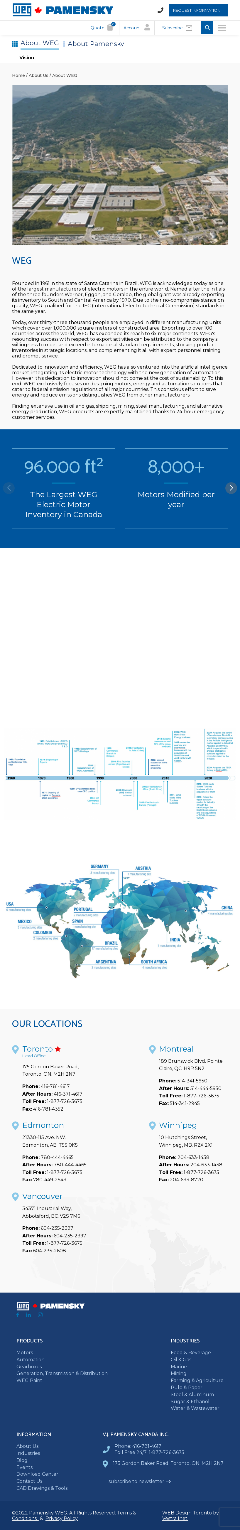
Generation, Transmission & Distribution (62, 1373)
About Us (27, 1446)
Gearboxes (29, 1366)
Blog (22, 1460)
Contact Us (29, 1481)
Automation (30, 1359)
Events (24, 1467)
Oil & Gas (181, 1359)
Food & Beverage (191, 1352)
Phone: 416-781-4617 (137, 1446)
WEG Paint (29, 1380)
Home (18, 75)
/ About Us (36, 75)
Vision (26, 57)
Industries (28, 1453)
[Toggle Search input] (207, 28)
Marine (179, 1366)
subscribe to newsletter (140, 1481)
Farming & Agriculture (197, 1380)
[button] (231, 488)
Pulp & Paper (186, 1387)
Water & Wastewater (195, 1408)
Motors (24, 1352)
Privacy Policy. (61, 1518)
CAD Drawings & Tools (41, 1488)
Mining (179, 1373)
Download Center (37, 1474)
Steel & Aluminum (192, 1394)
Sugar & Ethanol (190, 1401)
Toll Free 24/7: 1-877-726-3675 (149, 1452)
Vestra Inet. (175, 1518)
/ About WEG (62, 75)
